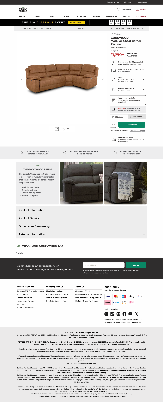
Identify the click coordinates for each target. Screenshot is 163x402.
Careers (98, 298)
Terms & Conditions (123, 322)
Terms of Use (136, 322)
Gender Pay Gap (81, 294)
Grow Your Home (52, 298)
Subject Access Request (25, 307)
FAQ (26, 291)
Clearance (141, 16)
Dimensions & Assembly (34, 226)
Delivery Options (56, 291)
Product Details (29, 218)
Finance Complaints (36, 291)
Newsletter (50, 301)
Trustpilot (81, 28)
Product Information (32, 210)
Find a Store (63, 294)
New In (22, 16)
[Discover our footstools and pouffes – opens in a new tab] (131, 109)
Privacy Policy (121, 319)
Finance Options (52, 294)
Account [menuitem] (124, 9)
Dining (37, 16)
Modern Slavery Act (95, 294)
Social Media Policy (134, 319)
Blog (48, 291)
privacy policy (127, 270)
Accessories (111, 16)
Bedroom (81, 16)
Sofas (66, 16)
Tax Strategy (90, 298)
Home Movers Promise (25, 301)
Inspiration (63, 298)
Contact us (21, 291)
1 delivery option (124, 71)
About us (78, 291)
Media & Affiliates (81, 301)
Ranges (96, 16)
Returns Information (32, 234)
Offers (126, 16)
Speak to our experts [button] (137, 131)
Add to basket (131, 125)
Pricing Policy (109, 322)
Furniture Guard (23, 294)
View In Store (136, 117)
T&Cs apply (122, 351)
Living (51, 16)
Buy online (117, 117)
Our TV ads (86, 291)
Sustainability (80, 298)
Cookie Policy (109, 319)
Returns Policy (22, 304)
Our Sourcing (93, 301)
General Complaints (24, 298)
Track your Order (61, 301)
